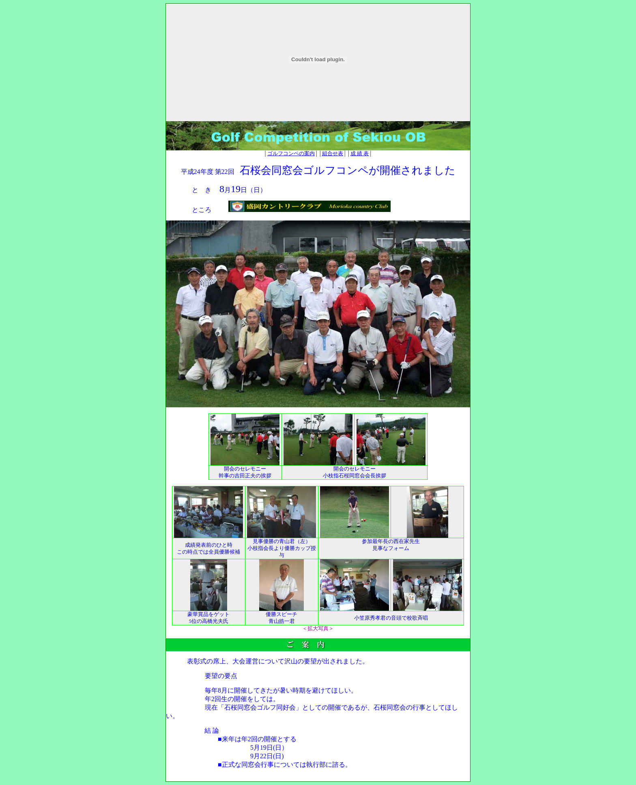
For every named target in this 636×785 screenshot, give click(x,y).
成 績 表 (359, 153)
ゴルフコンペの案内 (291, 153)
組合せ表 (332, 153)
